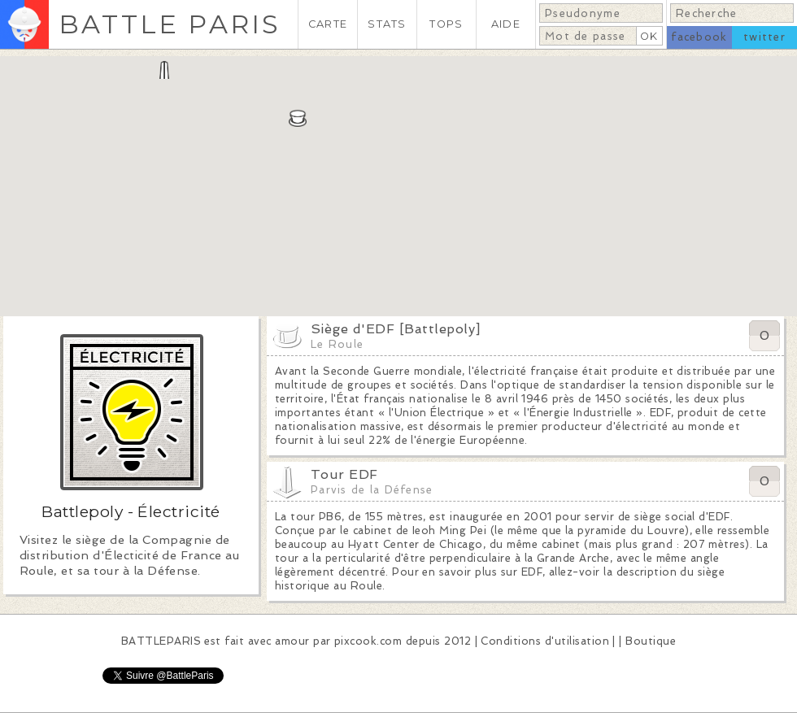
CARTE (327, 24)
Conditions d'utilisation (545, 641)
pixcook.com (368, 641)
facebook (699, 37)
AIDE (505, 24)
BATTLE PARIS (170, 24)
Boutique (650, 641)
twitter (764, 37)
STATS (387, 24)
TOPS (446, 24)
